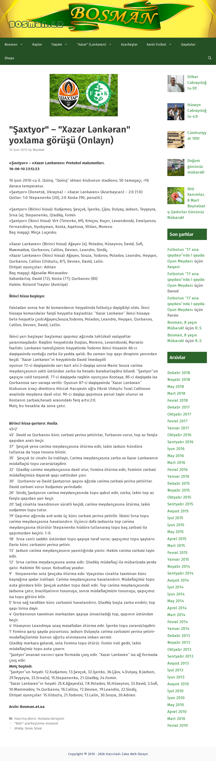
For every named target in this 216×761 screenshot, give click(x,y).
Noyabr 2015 (178, 490)
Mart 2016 (176, 462)
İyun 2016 (175, 448)
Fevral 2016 (177, 469)
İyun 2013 (175, 677)
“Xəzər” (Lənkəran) (96, 44)
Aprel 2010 (177, 711)
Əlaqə (9, 58)
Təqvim (61, 44)
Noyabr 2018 (178, 379)
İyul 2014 (175, 587)
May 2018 (175, 386)
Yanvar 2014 (178, 628)
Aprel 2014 (177, 608)
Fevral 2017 (177, 421)
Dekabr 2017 (178, 407)
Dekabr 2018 (178, 372)
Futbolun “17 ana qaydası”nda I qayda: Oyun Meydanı (186, 255)
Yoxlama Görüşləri (51, 719)
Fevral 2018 (177, 400)
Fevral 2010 (177, 725)
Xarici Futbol (161, 44)
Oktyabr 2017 (179, 414)
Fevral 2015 (177, 552)
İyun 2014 (176, 594)
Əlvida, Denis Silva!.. (28, 728)
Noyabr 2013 (178, 642)
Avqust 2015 (177, 511)
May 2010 (175, 704)
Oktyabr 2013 (179, 649)
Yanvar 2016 (178, 476)
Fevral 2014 (177, 621)
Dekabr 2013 (178, 635)
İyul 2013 (175, 670)
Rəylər (37, 44)
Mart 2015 (176, 545)
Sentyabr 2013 (180, 656)
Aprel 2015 (176, 538)
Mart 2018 (176, 393)
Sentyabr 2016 (180, 442)
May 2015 (175, 531)
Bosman (16, 44)
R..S (198, 328)
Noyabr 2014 (178, 566)
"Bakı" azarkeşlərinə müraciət (36, 723)
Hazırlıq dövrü (25, 719)
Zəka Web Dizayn (135, 754)
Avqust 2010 (178, 684)
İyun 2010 (176, 697)
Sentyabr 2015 (180, 504)
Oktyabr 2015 (179, 497)
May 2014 (175, 601)
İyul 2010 (175, 691)
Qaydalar (188, 44)
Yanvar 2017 (178, 428)
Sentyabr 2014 (180, 573)
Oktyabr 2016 (179, 435)
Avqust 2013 (178, 663)
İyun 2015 (175, 525)
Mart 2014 (176, 614)
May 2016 (175, 455)
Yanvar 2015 (178, 559)
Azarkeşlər (129, 44)
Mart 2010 (176, 718)
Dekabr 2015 (178, 483)
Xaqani (173, 266)
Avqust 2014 (178, 580)
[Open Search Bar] (209, 58)
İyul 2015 (175, 518)
